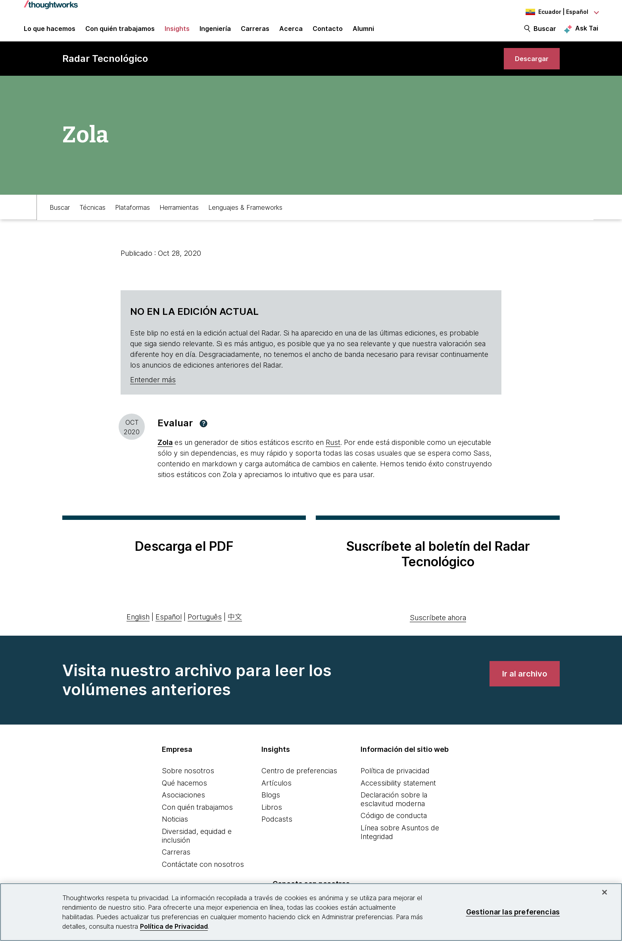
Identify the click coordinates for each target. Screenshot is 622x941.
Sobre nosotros (188, 781)
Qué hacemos (184, 793)
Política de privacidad (395, 781)
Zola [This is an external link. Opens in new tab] (165, 453)
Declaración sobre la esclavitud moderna (394, 809)
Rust (333, 453)
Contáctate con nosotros (203, 874)
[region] (311, 912)
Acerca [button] (291, 32)
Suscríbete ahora (438, 628)
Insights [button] (177, 32)
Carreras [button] (255, 32)
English (138, 627)
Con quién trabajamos (197, 817)
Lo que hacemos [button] (49, 32)
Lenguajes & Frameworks (245, 217)
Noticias (175, 830)
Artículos (276, 793)
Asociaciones (183, 805)
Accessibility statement (398, 793)
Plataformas (132, 217)
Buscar (545, 32)
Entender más (153, 390)
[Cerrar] (604, 892)
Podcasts (276, 830)
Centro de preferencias (299, 781)
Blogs (270, 805)
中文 (235, 627)
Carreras (176, 863)
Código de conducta (394, 826)
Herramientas (179, 217)
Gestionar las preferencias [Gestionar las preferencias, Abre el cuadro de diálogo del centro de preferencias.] (513, 912)
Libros (271, 817)
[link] (529, 66)
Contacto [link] (328, 32)
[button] (203, 434)
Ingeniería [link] (215, 32)
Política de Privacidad (174, 926)
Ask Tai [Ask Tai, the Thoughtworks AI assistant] (586, 32)
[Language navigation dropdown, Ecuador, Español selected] (554, 12)
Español (169, 627)
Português (205, 627)
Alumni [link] (363, 32)
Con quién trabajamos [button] (120, 32)
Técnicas (92, 217)
